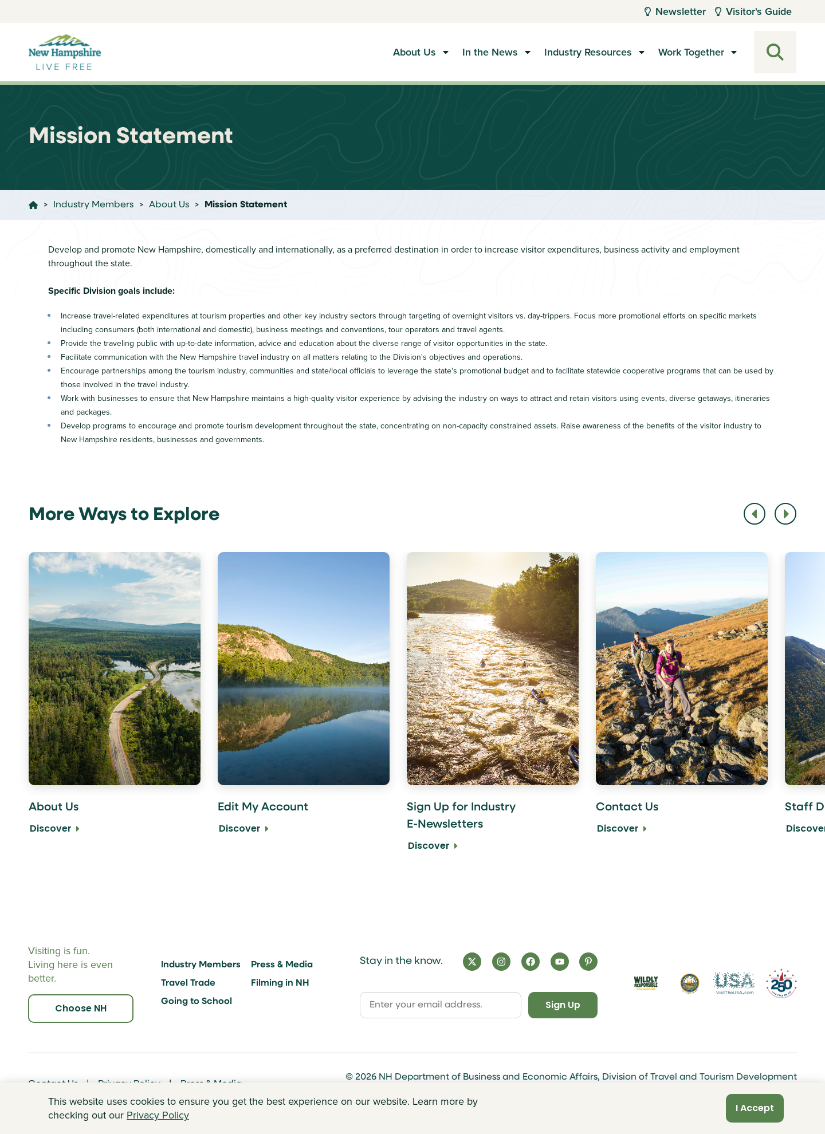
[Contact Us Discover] (682, 710)
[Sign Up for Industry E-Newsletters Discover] (493, 710)
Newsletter (675, 11)
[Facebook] (530, 961)
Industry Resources (588, 52)
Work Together (691, 52)
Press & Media (282, 965)
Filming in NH (280, 983)
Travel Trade (188, 983)
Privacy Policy (158, 1115)
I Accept (755, 1108)
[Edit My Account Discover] (304, 710)
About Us (414, 52)
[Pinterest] (588, 961)
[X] (472, 961)
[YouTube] (560, 961)
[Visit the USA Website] (733, 983)
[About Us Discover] (115, 710)
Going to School (196, 1001)
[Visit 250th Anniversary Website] (781, 983)
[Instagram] (501, 961)
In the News (490, 52)
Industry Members (201, 965)
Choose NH (81, 1008)
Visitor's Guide (753, 11)
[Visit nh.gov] (690, 983)
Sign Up (561, 1004)
